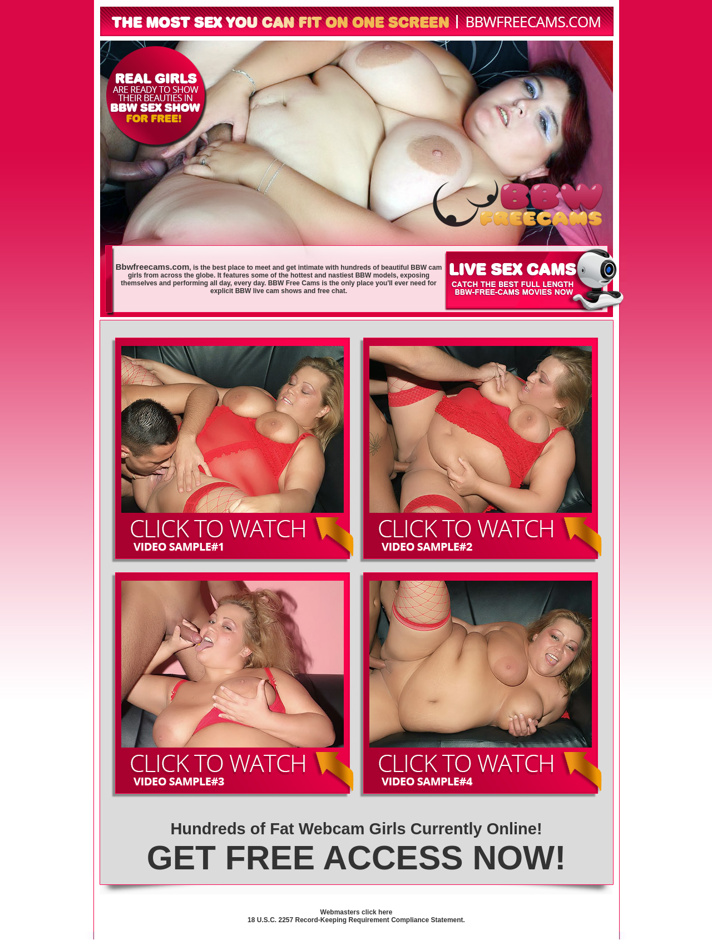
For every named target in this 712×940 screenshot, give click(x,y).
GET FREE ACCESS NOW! (356, 858)
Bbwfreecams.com (153, 266)
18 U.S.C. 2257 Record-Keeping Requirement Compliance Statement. (356, 920)
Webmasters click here (356, 912)
